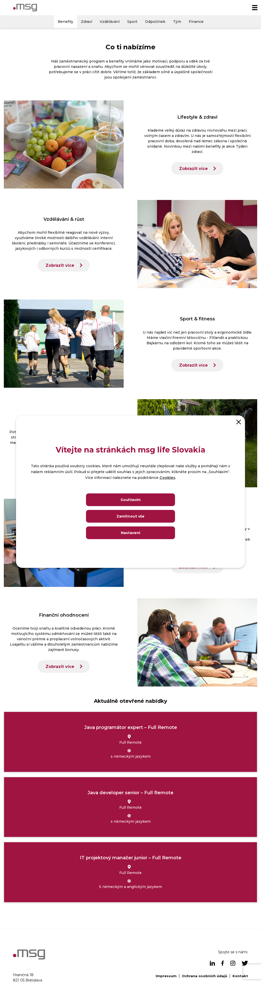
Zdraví (86, 21)
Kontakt (240, 976)
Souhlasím (131, 499)
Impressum (166, 976)
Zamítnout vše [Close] (130, 516)
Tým (177, 21)
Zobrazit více (193, 168)
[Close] (238, 421)
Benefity (65, 21)
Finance (196, 21)
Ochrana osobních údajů (204, 976)
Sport (132, 21)
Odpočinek (155, 21)
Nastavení (130, 532)
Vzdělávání (110, 21)
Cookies (167, 477)
